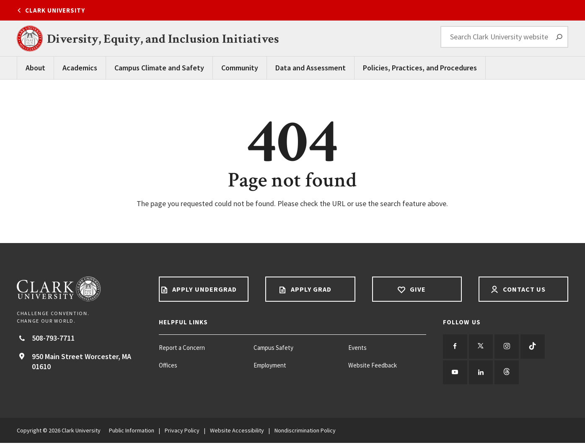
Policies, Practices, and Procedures (420, 67)
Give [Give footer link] (416, 289)
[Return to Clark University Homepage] (79, 289)
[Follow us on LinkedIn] (482, 373)
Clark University (55, 10)
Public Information (131, 432)
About (35, 67)
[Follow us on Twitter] (482, 347)
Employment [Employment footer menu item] (270, 365)
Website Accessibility (237, 432)
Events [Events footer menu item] (357, 348)
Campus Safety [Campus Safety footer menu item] (273, 348)
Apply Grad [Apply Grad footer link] (310, 289)
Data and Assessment (310, 67)
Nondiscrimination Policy (305, 432)
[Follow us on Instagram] (509, 347)
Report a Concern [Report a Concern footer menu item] (182, 348)
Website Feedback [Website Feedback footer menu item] (372, 365)
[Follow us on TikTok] (536, 347)
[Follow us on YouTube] (455, 373)
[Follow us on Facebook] (455, 347)
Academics (79, 67)
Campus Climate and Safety (159, 67)
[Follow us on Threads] (509, 373)
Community (239, 67)
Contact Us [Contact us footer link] (523, 289)
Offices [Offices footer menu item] (168, 365)
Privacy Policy (182, 432)
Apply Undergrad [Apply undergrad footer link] (204, 289)
